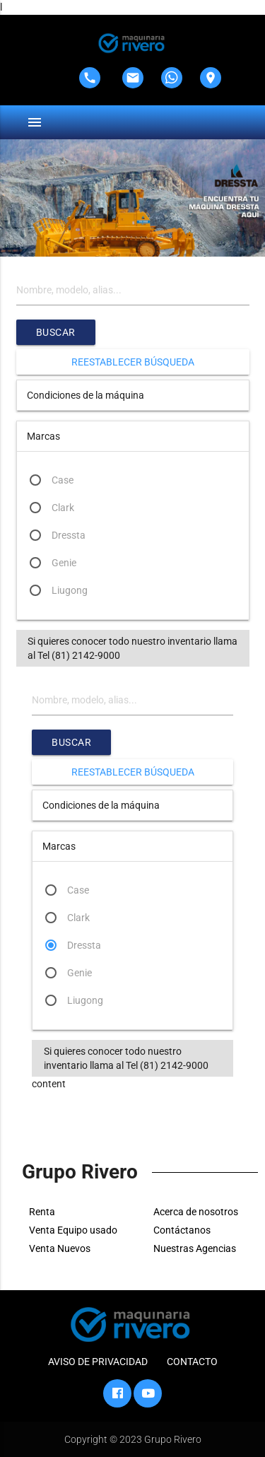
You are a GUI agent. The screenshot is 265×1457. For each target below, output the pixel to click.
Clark (63, 507)
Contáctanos (182, 1230)
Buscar (56, 332)
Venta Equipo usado (73, 1230)
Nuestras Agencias (194, 1248)
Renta (42, 1211)
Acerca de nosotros (195, 1211)
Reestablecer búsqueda (132, 362)
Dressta (69, 535)
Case (62, 480)
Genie (64, 562)
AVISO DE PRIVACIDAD (98, 1361)
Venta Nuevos (59, 1248)
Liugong (70, 590)
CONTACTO (192, 1361)
